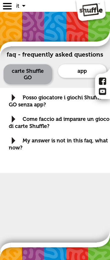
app (82, 71)
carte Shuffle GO (28, 74)
